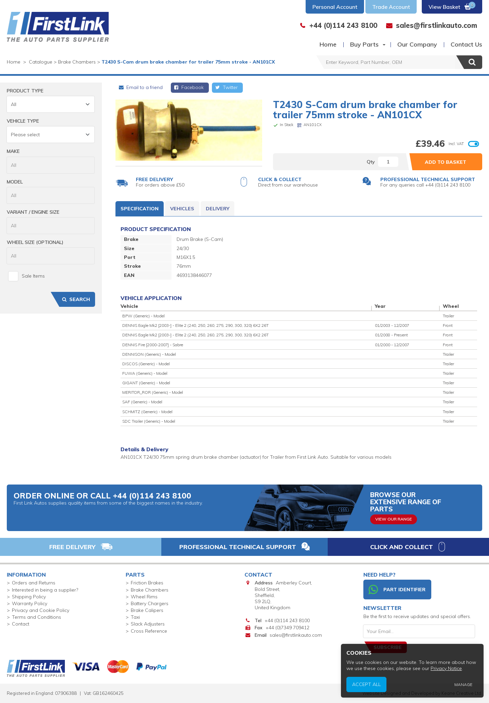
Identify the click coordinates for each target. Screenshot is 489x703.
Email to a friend (140, 87)
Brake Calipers (147, 610)
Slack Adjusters (148, 624)
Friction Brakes (147, 583)
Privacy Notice (446, 668)
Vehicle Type (23, 121)
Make (13, 151)
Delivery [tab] (217, 209)
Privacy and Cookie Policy (40, 610)
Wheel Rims (144, 597)
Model (15, 182)
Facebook (188, 87)
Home (328, 44)
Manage (464, 684)
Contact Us (466, 44)
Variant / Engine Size (33, 212)
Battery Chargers (149, 603)
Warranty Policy (29, 603)
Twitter (226, 87)
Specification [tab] (140, 209)
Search (75, 299)
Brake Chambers (149, 590)
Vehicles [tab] (182, 209)
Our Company (417, 44)
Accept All (367, 685)
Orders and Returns (33, 583)
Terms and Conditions (36, 617)
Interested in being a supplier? (45, 590)
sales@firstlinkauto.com (296, 635)
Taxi (135, 617)
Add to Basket (445, 162)
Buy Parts (364, 44)
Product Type (25, 91)
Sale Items (26, 276)
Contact (20, 624)
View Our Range (393, 519)
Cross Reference (149, 631)
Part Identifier (396, 589)
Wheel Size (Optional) (35, 242)
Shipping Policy (29, 597)
